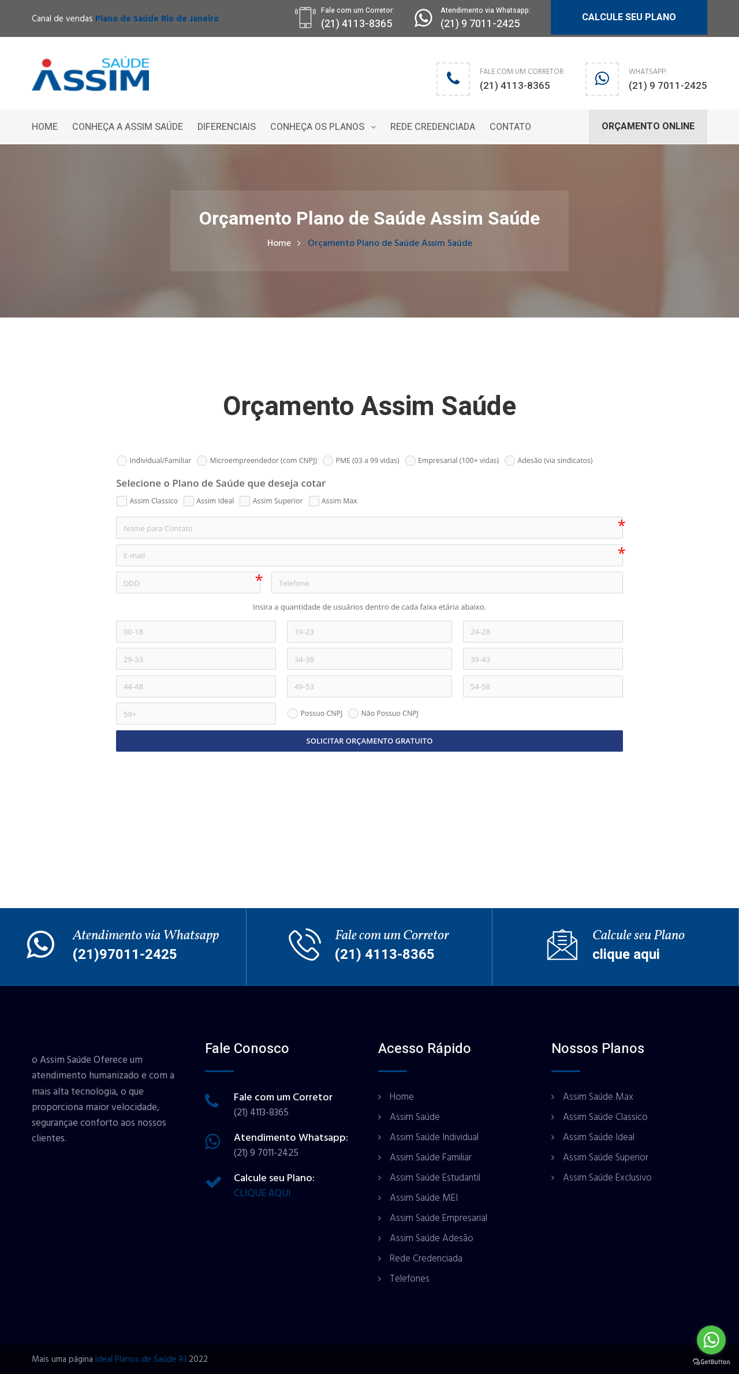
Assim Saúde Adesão (431, 1238)
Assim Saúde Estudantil (435, 1178)
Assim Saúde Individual (434, 1137)
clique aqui (626, 954)
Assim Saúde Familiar (431, 1157)
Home (45, 127)
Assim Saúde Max (598, 1097)
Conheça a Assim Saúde (127, 127)
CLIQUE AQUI (262, 1193)
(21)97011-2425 (125, 954)
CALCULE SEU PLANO (629, 17)
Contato (510, 127)
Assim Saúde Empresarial (438, 1218)
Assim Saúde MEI (424, 1198)
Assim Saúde (415, 1117)
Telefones (410, 1279)
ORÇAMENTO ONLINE (648, 126)
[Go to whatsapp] (711, 1340)
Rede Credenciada (432, 127)
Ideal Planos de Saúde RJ (140, 1359)
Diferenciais (226, 127)
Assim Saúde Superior (605, 1157)
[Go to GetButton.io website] (711, 1362)
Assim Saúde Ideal (599, 1137)
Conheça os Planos (317, 127)
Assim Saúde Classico (605, 1117)
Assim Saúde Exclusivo (607, 1178)
